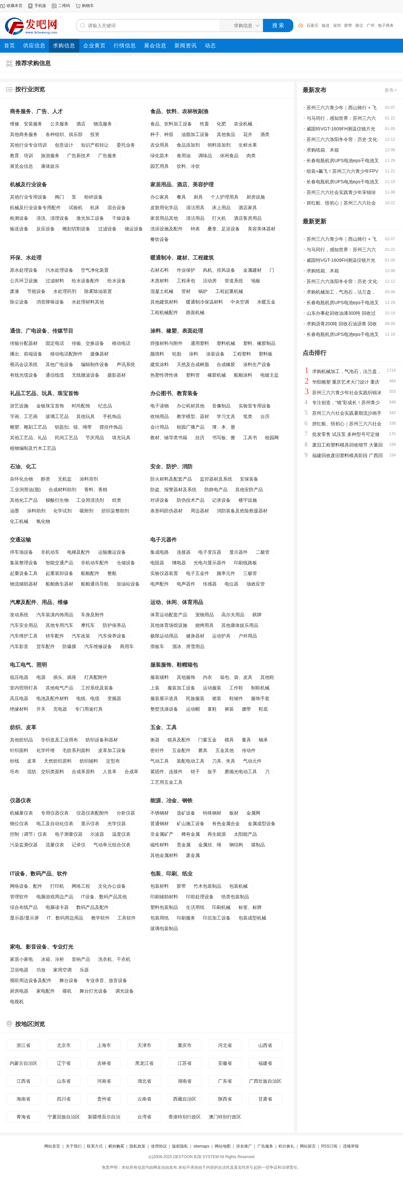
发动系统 (19, 614)
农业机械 (243, 123)
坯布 (14, 771)
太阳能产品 (245, 834)
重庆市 (185, 1045)
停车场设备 (21, 552)
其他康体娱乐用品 (239, 625)
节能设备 (36, 291)
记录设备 (221, 500)
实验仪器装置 (164, 573)
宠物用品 (204, 614)
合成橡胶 (226, 364)
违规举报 (351, 1146)
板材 (233, 813)
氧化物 (43, 521)
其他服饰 (186, 677)
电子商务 (386, 25)
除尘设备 (19, 302)
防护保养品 (114, 625)
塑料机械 (226, 343)
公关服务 (59, 123)
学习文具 (226, 416)
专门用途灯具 (89, 709)
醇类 (45, 479)
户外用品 (247, 635)
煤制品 (258, 844)
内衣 (207, 677)
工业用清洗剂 (90, 500)
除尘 (359, 25)
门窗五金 (207, 739)
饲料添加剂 (219, 145)
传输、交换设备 (88, 343)
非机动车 (50, 552)
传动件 (249, 750)
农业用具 (159, 145)
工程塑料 (242, 353)
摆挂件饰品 (111, 427)
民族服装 (195, 698)
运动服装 (212, 687)
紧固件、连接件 (166, 771)
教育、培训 (21, 155)
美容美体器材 (261, 228)
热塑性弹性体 (164, 375)
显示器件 (238, 552)
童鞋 (212, 709)
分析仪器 (126, 813)
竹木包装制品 (207, 886)
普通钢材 (159, 823)
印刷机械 (221, 907)
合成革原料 (83, 771)
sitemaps (201, 1146)
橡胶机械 (216, 375)
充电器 (60, 709)
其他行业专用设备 (28, 197)
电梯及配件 (78, 552)
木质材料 (159, 280)
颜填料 (157, 353)
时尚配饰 (81, 405)
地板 (255, 280)
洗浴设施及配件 (166, 228)
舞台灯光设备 (93, 991)
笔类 (247, 416)
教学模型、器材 (193, 416)
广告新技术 (78, 155)
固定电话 (55, 343)
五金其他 (224, 750)
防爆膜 (69, 646)
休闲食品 (229, 155)
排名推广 (244, 1146)
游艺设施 (19, 405)
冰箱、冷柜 (52, 959)
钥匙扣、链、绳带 (73, 427)
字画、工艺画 (24, 416)
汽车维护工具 (24, 635)
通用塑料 (200, 343)
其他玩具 (85, 416)
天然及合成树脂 (193, 364)
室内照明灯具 (24, 687)
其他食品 (226, 134)
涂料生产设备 (257, 364)
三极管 (250, 573)
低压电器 (19, 677)
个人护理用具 (224, 197)
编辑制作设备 (95, 364)
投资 (94, 134)
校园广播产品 (190, 427)
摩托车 (88, 625)
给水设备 (116, 280)
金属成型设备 (261, 823)
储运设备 (134, 228)
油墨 (14, 510)
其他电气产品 (59, 687)
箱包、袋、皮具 (236, 677)
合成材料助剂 (62, 489)
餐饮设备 (159, 239)
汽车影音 (19, 646)
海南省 (23, 1099)
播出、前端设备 (26, 353)
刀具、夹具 (223, 761)
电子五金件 (197, 573)
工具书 (250, 437)
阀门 (59, 197)
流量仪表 (55, 844)
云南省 (144, 1099)
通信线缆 (55, 375)
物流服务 (102, 123)
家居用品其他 (164, 218)
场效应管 (255, 584)
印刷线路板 (245, 562)
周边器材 (200, 510)
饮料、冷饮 (188, 166)
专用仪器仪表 (55, 813)
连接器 (184, 552)
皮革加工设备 (112, 750)
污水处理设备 (59, 270)
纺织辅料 (89, 761)
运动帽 (193, 709)
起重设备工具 (24, 573)
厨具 (198, 197)
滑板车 (157, 646)
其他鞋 (267, 677)
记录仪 (79, 844)
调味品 (205, 155)
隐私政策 (137, 1146)
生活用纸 (195, 907)
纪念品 (105, 405)
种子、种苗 (161, 134)
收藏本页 (14, 5)
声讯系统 (126, 364)
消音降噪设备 (50, 302)
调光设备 (124, 991)
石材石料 (159, 270)
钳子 (195, 771)
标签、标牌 (250, 907)
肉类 (251, 155)
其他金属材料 (164, 855)
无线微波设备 (85, 375)
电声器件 (186, 584)
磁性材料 (159, 844)
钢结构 (236, 844)
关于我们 (74, 1146)
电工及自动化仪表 (54, 823)
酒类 (265, 134)
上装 (155, 687)
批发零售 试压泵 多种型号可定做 (346, 434)
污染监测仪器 (24, 844)
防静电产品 (216, 489)
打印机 (57, 886)
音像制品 (221, 405)
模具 (229, 739)
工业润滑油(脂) (25, 489)
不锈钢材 (159, 813)
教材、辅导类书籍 (168, 437)
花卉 (247, 134)
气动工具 (159, 761)
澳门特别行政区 (225, 1116)
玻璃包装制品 (164, 928)
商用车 (127, 646)
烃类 (116, 500)
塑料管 (193, 375)
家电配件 (45, 991)
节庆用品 (95, 437)
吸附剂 (86, 510)
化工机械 (19, 521)
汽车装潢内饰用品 (54, 614)
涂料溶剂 (89, 479)
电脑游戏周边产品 (54, 896)
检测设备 (19, 218)
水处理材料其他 (88, 302)
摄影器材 (116, 375)
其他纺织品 (21, 739)
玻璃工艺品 (57, 416)
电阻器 (157, 562)
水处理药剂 (64, 291)
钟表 (195, 228)
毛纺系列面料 (76, 750)
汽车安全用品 (24, 625)
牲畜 (204, 123)
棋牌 (257, 614)
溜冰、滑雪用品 (188, 646)
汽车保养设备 (112, 635)
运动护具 (221, 635)
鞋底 (263, 709)
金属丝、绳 (209, 844)
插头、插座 (64, 677)
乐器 (84, 969)
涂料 (193, 353)
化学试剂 (62, 510)
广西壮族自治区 (265, 1081)
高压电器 (19, 698)
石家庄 (312, 25)
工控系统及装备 (97, 687)
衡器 (155, 739)
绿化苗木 (159, 155)
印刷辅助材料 (164, 896)
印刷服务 (186, 917)
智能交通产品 (59, 562)
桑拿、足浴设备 (223, 228)
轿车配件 (55, 635)
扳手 (212, 771)
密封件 (157, 750)
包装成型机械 (252, 917)
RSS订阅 (329, 1146)
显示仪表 (90, 823)
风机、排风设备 (219, 270)
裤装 (229, 709)
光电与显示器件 (210, 562)
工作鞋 (236, 687)
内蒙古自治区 (23, 1063)
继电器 (179, 562)
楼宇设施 (247, 500)
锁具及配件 (179, 739)
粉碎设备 (93, 197)
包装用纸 (159, 917)
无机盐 (65, 479)
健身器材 (195, 635)
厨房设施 (255, 197)
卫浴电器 (19, 969)
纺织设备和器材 (102, 739)
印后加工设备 (217, 917)
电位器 (231, 584)
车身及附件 (92, 614)
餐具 (181, 197)
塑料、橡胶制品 (259, 343)
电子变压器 (209, 552)
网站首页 (52, 1146)
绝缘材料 (19, 709)
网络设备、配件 (26, 886)
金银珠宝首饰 (50, 405)
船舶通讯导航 (95, 584)
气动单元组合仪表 (111, 844)
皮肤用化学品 (164, 207)
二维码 (64, 5)
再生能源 (216, 834)
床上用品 (221, 207)
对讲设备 (159, 500)
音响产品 (81, 959)
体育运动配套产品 (168, 614)
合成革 (131, 771)
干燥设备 (121, 218)
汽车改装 (81, 635)
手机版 (40, 5)
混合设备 (116, 207)
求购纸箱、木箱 (323, 150)
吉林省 (104, 1063)
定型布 (113, 761)
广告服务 (107, 155)
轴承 (263, 739)
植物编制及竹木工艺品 (33, 448)
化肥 (221, 123)
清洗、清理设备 (52, 218)
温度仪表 (121, 834)
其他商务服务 (24, 134)
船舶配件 (90, 573)
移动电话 (121, 343)
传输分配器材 (24, 343)
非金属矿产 (161, 834)
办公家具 (159, 197)
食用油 (184, 155)
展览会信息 (21, 166)
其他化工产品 (24, 500)
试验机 (76, 207)
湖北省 (144, 1081)
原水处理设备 (24, 270)
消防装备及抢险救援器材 (242, 510)
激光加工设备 (90, 218)
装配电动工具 (190, 761)
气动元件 (252, 761)
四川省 (64, 1099)
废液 (14, 291)
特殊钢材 (212, 813)
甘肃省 (265, 1099)
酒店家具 (247, 207)
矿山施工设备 (190, 823)
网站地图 (223, 1146)
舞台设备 (68, 980)
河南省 (104, 1081)
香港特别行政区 (184, 1116)
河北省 (225, 1045)
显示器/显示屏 (24, 917)
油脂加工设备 (195, 134)
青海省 (23, 1116)
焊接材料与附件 (166, 343)
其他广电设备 (59, 364)
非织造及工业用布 (59, 739)
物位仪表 (19, 823)
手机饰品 (112, 416)
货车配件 (45, 646)
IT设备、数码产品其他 (104, 896)
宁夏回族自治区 (64, 1116)
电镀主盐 (269, 375)
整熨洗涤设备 (164, 709)
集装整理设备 (24, 562)
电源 (41, 677)
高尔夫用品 (232, 614)
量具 (246, 739)
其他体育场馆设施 (168, 625)
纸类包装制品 (235, 896)
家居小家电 (21, 959)
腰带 (246, 709)
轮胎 (176, 353)
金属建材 (252, 270)
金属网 (253, 813)
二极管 (263, 552)
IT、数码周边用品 (65, 917)
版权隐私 (180, 1146)
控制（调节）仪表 (28, 834)
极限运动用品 (164, 635)
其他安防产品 (249, 489)
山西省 (265, 1045)
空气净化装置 (95, 270)
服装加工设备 (181, 687)
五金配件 (181, 750)
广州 (371, 25)
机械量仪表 (21, 813)
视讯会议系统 (24, 364)
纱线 (14, 761)
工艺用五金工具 (166, 782)
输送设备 (19, 228)
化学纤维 (45, 750)
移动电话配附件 (66, 353)
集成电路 (159, 552)
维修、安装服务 (26, 123)
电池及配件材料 (52, 698)
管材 (186, 291)
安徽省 (225, 1063)
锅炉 (202, 291)
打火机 (219, 218)
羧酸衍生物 (57, 500)
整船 (112, 573)
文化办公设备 (112, 886)
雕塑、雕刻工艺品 (28, 427)
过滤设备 (107, 228)
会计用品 (159, 427)
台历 (265, 416)
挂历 (199, 437)
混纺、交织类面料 (45, 771)
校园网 (272, 437)
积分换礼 (286, 1146)
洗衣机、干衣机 (114, 959)
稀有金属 (190, 834)
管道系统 (234, 280)
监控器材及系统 (216, 479)
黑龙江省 (144, 1063)
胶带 (348, 25)
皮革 (31, 761)
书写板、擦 (223, 437)
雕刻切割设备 (76, 228)
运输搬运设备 (112, 552)
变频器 (114, 698)
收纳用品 (159, 416)
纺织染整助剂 (115, 510)
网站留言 (308, 1146)
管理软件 (19, 896)
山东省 (64, 1081)
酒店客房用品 (248, 218)
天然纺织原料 (58, 761)
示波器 (97, 834)
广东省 (225, 1081)
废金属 (193, 855)
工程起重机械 (229, 291)
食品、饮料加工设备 (171, 123)
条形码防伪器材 (166, 510)
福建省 (265, 1063)
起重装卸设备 (59, 573)
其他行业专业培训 (28, 145)
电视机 (17, 1001)
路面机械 (195, 312)
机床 (94, 207)
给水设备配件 (85, 280)
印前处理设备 (200, 896)
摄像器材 (99, 353)
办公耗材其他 (190, 405)
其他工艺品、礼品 (28, 437)
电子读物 (159, 405)
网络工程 (81, 886)
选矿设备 (186, 813)
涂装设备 (215, 353)
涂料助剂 (36, 510)
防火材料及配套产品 (171, 479)
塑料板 (266, 353)
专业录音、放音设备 (106, 980)
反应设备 (45, 228)
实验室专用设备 (254, 405)
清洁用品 (195, 218)
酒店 (81, 123)
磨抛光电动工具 (241, 771)
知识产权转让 (95, 145)
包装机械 (238, 886)
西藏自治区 (184, 1099)
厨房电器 (19, 991)
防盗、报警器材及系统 (173, 489)
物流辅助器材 (24, 584)
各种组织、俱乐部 (64, 134)
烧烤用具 (204, 625)
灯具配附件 (95, 677)
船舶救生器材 (59, 584)
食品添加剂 (188, 145)
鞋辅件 (236, 698)
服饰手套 (260, 698)
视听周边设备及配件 (31, 980)
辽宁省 (64, 1063)
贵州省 (104, 1099)
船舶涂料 (243, 375)
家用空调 (62, 969)
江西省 (23, 1081)
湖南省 (185, 1081)
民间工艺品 (66, 437)
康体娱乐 (50, 166)
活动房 (210, 280)
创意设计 (64, 145)
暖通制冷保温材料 (204, 302)
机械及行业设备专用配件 (35, 207)
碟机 (67, 991)
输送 (326, 25)
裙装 (216, 698)
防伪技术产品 (190, 500)
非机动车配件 (95, 562)
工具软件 (126, 917)
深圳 (337, 25)
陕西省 (225, 1099)
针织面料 (19, 750)
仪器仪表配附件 (92, 813)
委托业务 (126, 145)
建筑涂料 (159, 364)
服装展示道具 (164, 698)
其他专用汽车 (59, 625)
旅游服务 (50, 155)
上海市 (104, 1045)
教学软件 (100, 917)
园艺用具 (159, 166)
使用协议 (159, 1146)
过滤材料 (55, 280)
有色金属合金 (226, 823)
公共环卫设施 (24, 280)
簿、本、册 (223, 427)
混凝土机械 (161, 291)
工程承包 (186, 280)
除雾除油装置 (98, 291)
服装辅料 (159, 677)
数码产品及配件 (92, 907)
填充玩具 (121, 437)
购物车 (88, 5)
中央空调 (240, 302)
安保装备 (249, 479)
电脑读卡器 (57, 907)
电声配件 (159, 584)
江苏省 (185, 1063)
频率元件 (226, 573)
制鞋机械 (260, 687)
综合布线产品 (24, 907)
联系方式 (95, 1146)
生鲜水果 (247, 145)
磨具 (202, 750)
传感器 (210, 584)
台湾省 (144, 1116)
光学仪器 (116, 823)
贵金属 (184, 844)
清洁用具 (195, 207)
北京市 (64, 1045)
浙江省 (23, 1045)
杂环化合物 (21, 479)
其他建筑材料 (164, 302)
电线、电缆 (87, 698)
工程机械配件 (164, 312)
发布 (391, 90)
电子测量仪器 (69, 834)
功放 (41, 969)
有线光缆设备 (24, 375)
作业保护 (186, 270)
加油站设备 (128, 584)
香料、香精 (95, 489)
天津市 (144, 1045)
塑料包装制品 (164, 907)
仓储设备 (126, 562)
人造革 (110, 771)
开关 (41, 709)
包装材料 (159, 886)
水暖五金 (266, 302)
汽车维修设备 (98, 646)
